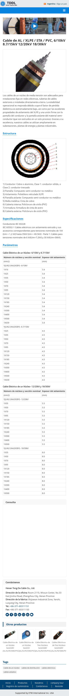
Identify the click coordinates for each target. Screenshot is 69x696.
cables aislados (10, 672)
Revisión (59, 686)
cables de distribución (31, 668)
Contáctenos (13, 582)
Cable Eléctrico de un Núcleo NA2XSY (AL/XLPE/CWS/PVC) (26, 646)
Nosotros (39, 682)
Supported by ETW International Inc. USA (34, 693)
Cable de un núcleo (11, 668)
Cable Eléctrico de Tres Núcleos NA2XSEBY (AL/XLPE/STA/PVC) (42, 646)
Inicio (8, 682)
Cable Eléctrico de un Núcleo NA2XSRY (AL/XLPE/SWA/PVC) (10, 646)
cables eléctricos (48, 668)
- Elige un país (55, 4)
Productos (22, 682)
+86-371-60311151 (19, 606)
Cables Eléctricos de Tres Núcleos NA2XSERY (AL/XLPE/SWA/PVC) (58, 646)
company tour (57, 682)
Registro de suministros (17, 686)
